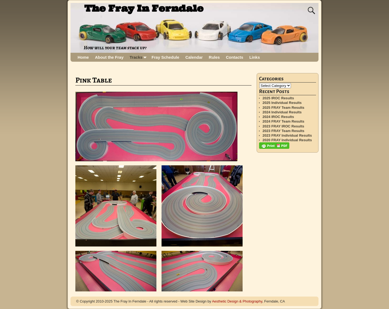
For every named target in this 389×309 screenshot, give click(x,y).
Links (254, 57)
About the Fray (109, 57)
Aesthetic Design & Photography (237, 301)
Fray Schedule (165, 57)
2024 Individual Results (282, 112)
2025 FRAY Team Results (283, 108)
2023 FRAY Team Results (283, 131)
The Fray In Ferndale (143, 8)
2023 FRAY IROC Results (283, 126)
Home (83, 57)
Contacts (234, 57)
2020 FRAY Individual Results (287, 140)
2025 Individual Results (282, 103)
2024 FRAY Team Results (283, 121)
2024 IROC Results (278, 117)
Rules (214, 57)
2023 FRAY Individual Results (287, 135)
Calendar (194, 57)
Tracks (139, 57)
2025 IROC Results (278, 98)
